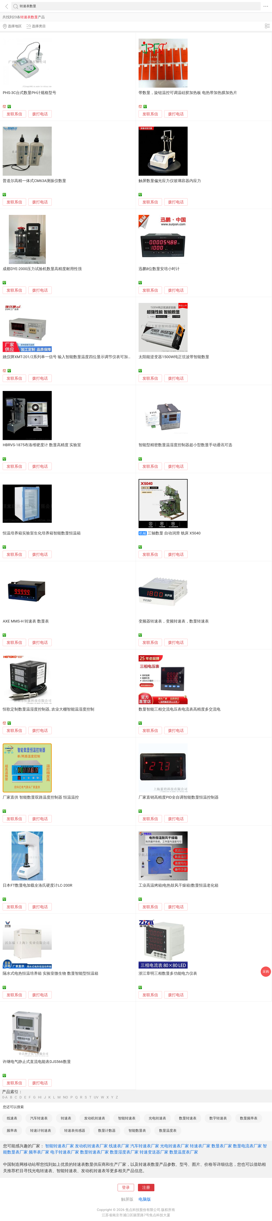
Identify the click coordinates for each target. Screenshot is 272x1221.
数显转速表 (187, 1118)
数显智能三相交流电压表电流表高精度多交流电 (179, 709)
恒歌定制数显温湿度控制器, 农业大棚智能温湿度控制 (48, 709)
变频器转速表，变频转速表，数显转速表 (174, 621)
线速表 (12, 1118)
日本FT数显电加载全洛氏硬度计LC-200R (37, 885)
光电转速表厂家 (174, 1145)
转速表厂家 (200, 1145)
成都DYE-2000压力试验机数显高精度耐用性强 (42, 269)
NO (65, 1097)
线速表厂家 (119, 1145)
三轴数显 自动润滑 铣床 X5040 (174, 533)
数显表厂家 (221, 1145)
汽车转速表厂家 (144, 1145)
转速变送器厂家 (154, 1152)
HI (39, 1097)
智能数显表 (137, 1130)
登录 (126, 1187)
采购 (266, 971)
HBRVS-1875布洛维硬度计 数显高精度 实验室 (42, 445)
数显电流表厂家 (247, 1145)
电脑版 (145, 1199)
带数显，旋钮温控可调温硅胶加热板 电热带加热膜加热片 (188, 93)
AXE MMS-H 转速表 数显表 (26, 621)
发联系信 (14, 114)
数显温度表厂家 (183, 1152)
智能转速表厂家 (59, 1145)
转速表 (66, 1118)
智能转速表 (126, 1118)
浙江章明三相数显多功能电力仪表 (168, 973)
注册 (146, 1187)
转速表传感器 (74, 1130)
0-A (5, 1097)
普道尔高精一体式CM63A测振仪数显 (34, 181)
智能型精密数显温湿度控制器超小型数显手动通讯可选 (185, 445)
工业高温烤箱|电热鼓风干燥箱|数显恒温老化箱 (178, 885)
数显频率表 (248, 1118)
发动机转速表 (94, 1118)
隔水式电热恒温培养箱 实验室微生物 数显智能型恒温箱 (50, 973)
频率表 (12, 1130)
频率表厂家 (39, 1152)
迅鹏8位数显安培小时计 (159, 269)
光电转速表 (157, 1118)
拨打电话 (40, 114)
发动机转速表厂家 (91, 1145)
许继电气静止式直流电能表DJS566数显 (37, 1061)
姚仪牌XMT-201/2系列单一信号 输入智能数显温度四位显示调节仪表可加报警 (69, 357)
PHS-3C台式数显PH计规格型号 (29, 93)
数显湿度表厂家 (124, 1152)
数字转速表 (218, 1118)
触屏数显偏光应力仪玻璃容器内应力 (170, 181)
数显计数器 (107, 1130)
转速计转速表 (40, 1130)
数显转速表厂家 (94, 1152)
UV (96, 1097)
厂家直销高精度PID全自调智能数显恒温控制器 (179, 797)
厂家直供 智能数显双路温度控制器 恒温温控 (41, 797)
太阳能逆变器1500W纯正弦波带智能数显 (174, 357)
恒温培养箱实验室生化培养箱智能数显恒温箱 (42, 533)
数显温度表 (168, 1130)
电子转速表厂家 (64, 1152)
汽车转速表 (39, 1118)
